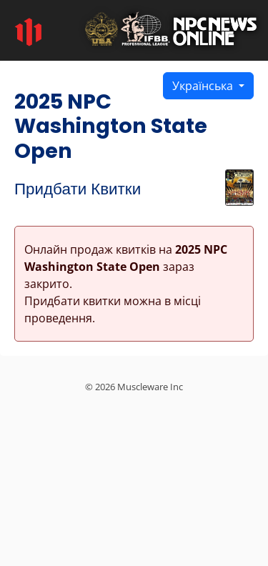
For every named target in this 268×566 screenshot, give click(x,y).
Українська (204, 86)
